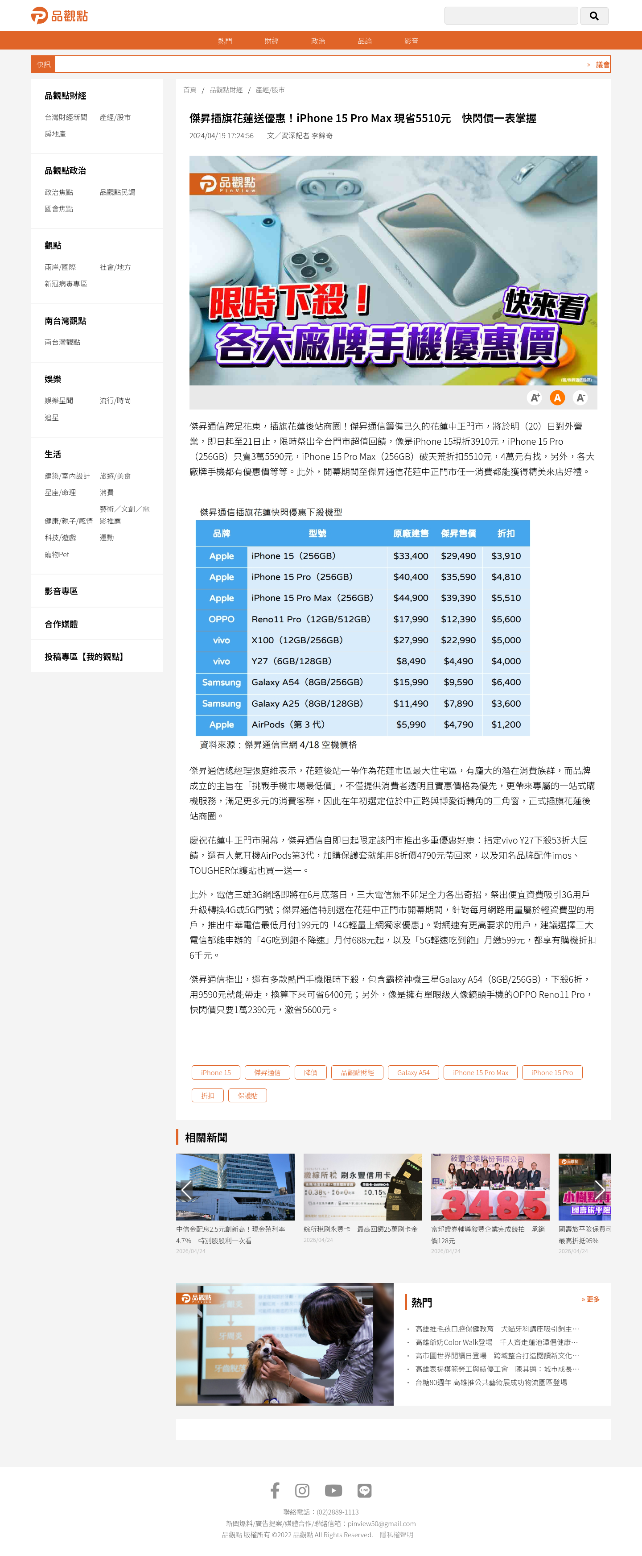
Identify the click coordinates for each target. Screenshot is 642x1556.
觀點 (53, 245)
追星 (52, 417)
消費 (107, 492)
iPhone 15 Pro (552, 1072)
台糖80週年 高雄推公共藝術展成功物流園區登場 (492, 1382)
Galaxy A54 (413, 1072)
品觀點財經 (65, 95)
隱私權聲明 (396, 1534)
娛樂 (53, 378)
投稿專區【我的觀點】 (86, 656)
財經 (271, 40)
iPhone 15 (216, 1072)
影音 (411, 40)
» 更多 (590, 1299)
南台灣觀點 (65, 320)
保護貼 (248, 1095)
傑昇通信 (267, 1072)
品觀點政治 (65, 170)
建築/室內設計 (67, 475)
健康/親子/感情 (69, 520)
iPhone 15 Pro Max (480, 1072)
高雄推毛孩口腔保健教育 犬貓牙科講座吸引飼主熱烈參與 (500, 1328)
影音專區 (61, 590)
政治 (318, 40)
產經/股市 (115, 117)
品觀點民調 (118, 191)
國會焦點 (59, 208)
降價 (310, 1072)
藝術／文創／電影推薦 (125, 514)
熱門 (225, 40)
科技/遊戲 (60, 537)
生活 (53, 453)
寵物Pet (57, 554)
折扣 (207, 1095)
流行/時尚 (115, 400)
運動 (107, 537)
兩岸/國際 (60, 266)
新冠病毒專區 (66, 283)
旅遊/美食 (115, 475)
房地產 (55, 133)
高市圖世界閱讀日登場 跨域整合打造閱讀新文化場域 (500, 1355)
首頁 (190, 89)
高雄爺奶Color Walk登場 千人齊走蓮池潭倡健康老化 (500, 1342)
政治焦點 (59, 191)
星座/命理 (60, 492)
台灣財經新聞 (66, 117)
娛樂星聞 (59, 400)
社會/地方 (115, 266)
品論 (365, 40)
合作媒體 (61, 623)
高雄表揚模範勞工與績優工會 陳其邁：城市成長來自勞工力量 (500, 1369)
